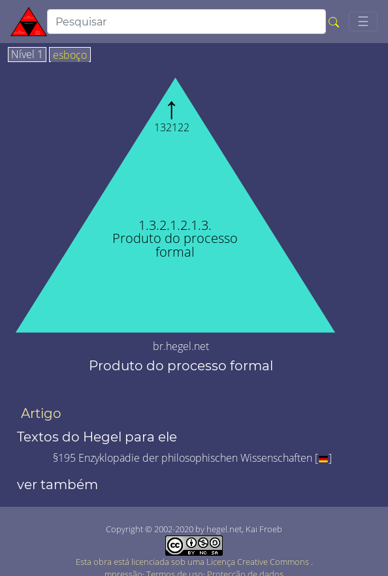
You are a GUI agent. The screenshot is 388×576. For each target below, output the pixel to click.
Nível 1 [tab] (27, 55)
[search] (186, 21)
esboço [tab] (70, 55)
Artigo (41, 413)
